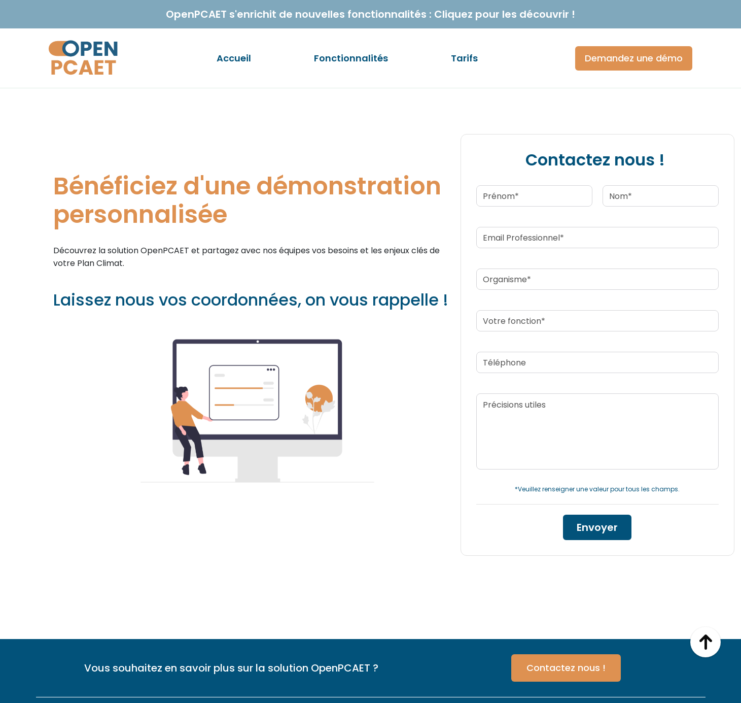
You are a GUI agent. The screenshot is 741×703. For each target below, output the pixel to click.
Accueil (234, 58)
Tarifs (464, 58)
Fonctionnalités (351, 58)
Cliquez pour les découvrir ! (504, 14)
